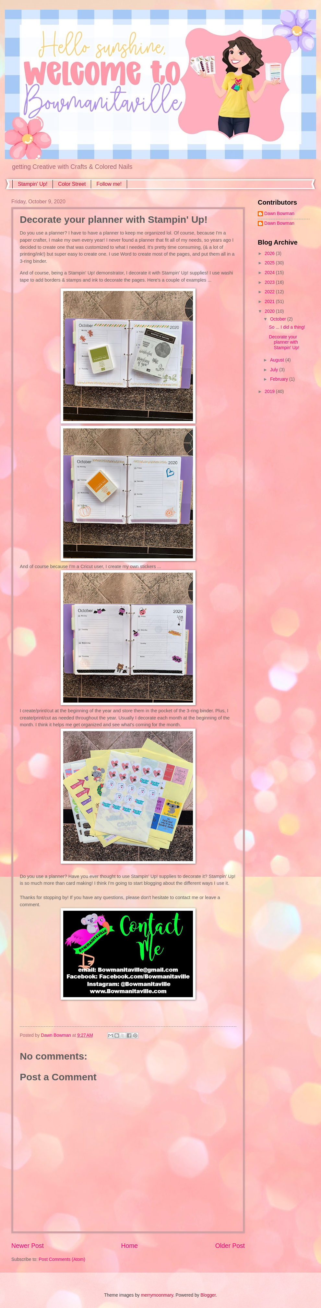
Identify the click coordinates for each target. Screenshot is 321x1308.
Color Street (72, 184)
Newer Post (27, 1245)
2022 (270, 291)
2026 (270, 253)
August (277, 360)
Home (129, 1245)
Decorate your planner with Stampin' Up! (284, 342)
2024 (270, 272)
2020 (270, 311)
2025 (270, 262)
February (279, 379)
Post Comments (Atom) (62, 1259)
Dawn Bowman (279, 213)
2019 (270, 391)
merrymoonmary (157, 1295)
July (274, 369)
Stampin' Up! (32, 184)
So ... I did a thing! (287, 327)
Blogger (208, 1295)
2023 (270, 282)
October (278, 319)
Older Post (230, 1245)
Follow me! (108, 184)
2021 (270, 301)
